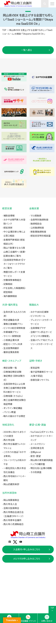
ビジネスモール (37, 316)
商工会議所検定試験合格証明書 (14, 402)
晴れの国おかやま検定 (14, 416)
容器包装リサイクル (39, 380)
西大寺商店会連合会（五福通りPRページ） (13, 514)
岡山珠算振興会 (11, 500)
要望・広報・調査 (37, 424)
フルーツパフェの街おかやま (14, 462)
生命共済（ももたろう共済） (14, 314)
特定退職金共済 (11, 320)
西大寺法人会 (10, 504)
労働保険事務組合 (12, 280)
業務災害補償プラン (13, 324)
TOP (4, 30)
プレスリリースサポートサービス (41, 322)
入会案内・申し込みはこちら (26, 549)
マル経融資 (35, 215)
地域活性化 (8, 424)
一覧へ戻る (26, 50)
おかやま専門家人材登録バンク (14, 221)
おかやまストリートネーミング (41, 438)
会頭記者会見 (37, 448)
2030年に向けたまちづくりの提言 (14, 434)
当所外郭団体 (9, 493)
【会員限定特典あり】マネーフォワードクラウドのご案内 (14, 264)
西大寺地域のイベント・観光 (14, 478)
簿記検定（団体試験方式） (14, 378)
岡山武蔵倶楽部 (11, 484)
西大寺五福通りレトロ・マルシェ (14, 446)
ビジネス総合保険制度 (14, 328)
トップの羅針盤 (37, 464)
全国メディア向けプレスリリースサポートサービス (41, 344)
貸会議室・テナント (28, 621)
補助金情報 (9, 215)
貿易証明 (34, 368)
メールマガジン (37, 444)
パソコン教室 (9, 412)
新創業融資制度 (38, 231)
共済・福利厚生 (10, 304)
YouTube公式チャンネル (42, 432)
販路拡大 (34, 304)
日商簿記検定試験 (12, 372)
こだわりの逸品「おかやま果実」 (14, 454)
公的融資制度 (37, 227)
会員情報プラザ (38, 328)
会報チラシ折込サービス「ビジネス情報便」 (41, 334)
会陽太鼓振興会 (11, 508)
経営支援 (7, 208)
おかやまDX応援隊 (39, 312)
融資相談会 (36, 223)
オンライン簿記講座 (12, 408)
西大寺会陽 (9, 440)
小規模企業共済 (11, 340)
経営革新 (7, 227)
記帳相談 (7, 284)
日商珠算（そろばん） (13, 396)
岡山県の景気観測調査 (41, 460)
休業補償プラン (10, 332)
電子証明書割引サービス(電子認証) (41, 374)
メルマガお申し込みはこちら (26, 558)
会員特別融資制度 (39, 219)
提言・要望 (35, 456)
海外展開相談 (10, 296)
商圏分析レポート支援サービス (14, 274)
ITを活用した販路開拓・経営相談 (14, 290)
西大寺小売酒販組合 (13, 524)
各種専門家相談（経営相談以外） (14, 242)
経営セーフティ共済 (12, 344)
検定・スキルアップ (11, 360)
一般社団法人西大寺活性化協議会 (14, 470)
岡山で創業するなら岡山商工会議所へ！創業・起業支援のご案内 (14, 252)
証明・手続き (35, 360)
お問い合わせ (47, 621)
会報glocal (35, 452)
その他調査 (35, 472)
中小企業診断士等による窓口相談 (14, 233)
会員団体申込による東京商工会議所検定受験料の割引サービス (14, 388)
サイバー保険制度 (12, 336)
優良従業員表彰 (11, 352)
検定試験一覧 (10, 368)
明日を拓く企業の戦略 (41, 468)
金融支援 (34, 208)
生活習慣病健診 (11, 348)
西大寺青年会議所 (12, 520)
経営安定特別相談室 (40, 236)
